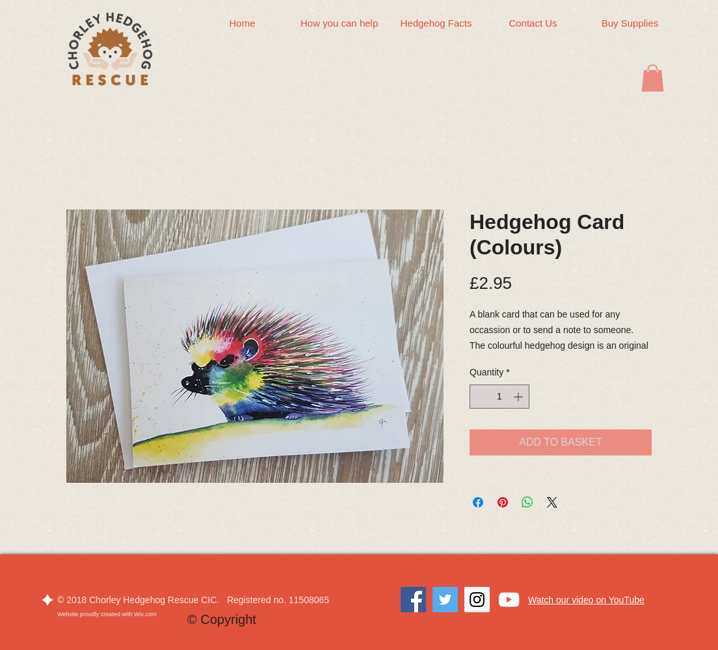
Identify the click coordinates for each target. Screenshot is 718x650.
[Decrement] (480, 396)
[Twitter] (445, 599)
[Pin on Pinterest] (503, 502)
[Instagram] (477, 599)
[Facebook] (413, 599)
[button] (652, 78)
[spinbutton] (499, 396)
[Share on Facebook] (478, 502)
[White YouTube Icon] (509, 599)
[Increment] (519, 396)
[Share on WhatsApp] (527, 502)
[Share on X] (552, 502)
